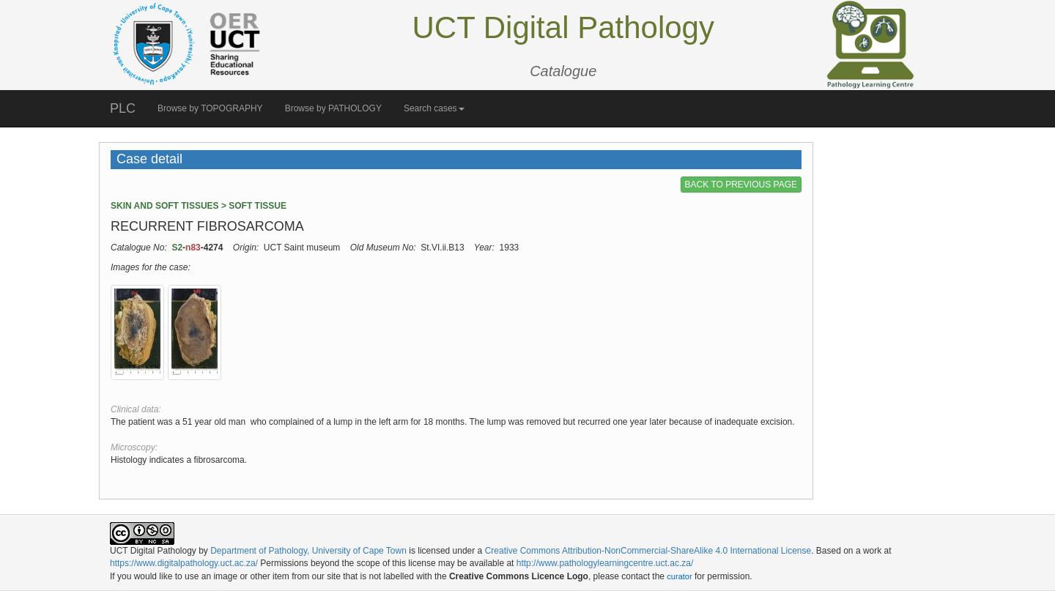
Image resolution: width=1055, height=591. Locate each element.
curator (679, 576)
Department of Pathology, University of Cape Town (308, 551)
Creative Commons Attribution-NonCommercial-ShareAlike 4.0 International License (648, 551)
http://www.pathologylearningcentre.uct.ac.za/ (605, 563)
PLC (123, 108)
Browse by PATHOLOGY (333, 108)
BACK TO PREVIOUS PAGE (741, 184)
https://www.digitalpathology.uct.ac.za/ (184, 563)
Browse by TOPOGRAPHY (210, 108)
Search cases (434, 108)
